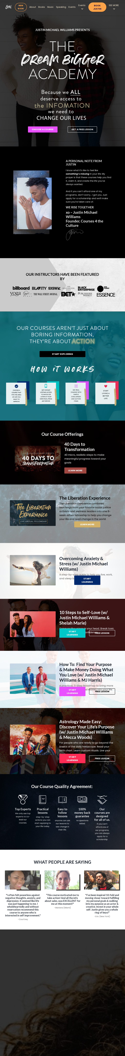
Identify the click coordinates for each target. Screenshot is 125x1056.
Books (41, 6)
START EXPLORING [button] (62, 354)
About (32, 6)
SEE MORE (114, 7)
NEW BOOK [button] (21, 7)
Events (72, 6)
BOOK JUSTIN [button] (97, 7)
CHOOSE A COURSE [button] (43, 129)
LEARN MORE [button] (75, 471)
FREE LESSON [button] (102, 633)
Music (50, 6)
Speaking (61, 6)
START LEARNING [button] (87, 581)
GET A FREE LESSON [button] (82, 129)
